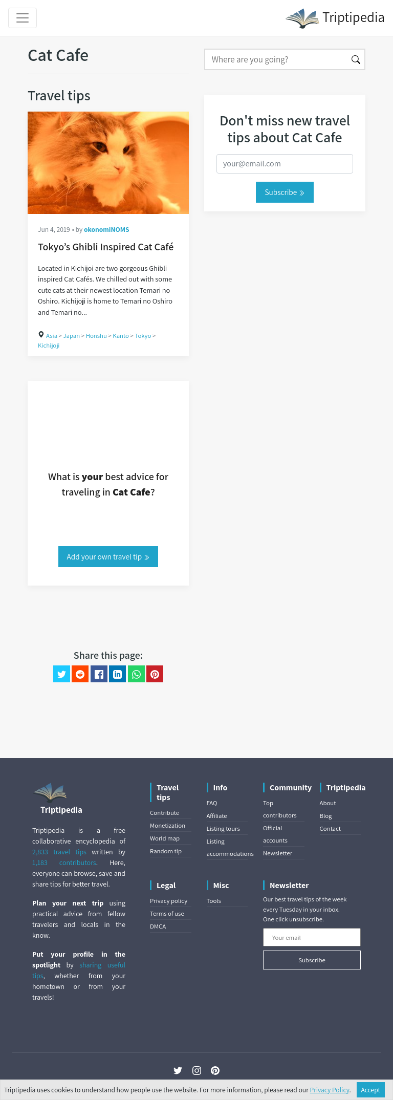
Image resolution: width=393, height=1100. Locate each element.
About (328, 803)
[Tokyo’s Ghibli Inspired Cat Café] (108, 163)
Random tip (166, 851)
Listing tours (223, 828)
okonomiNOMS (106, 229)
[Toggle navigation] (22, 18)
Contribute (164, 812)
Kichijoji (48, 345)
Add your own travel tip (108, 556)
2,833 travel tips (59, 851)
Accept (371, 1089)
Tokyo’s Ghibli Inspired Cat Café (105, 246)
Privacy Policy (330, 1089)
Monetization (167, 825)
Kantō (121, 335)
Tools (214, 900)
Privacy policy (168, 900)
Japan (71, 335)
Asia (51, 335)
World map (165, 838)
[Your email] (312, 937)
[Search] (275, 59)
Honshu (96, 335)
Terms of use (167, 913)
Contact (330, 828)
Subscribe (284, 192)
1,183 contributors (64, 862)
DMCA (158, 926)
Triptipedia (335, 18)
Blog (326, 815)
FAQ (212, 803)
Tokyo (143, 335)
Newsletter (277, 853)
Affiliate (217, 815)
